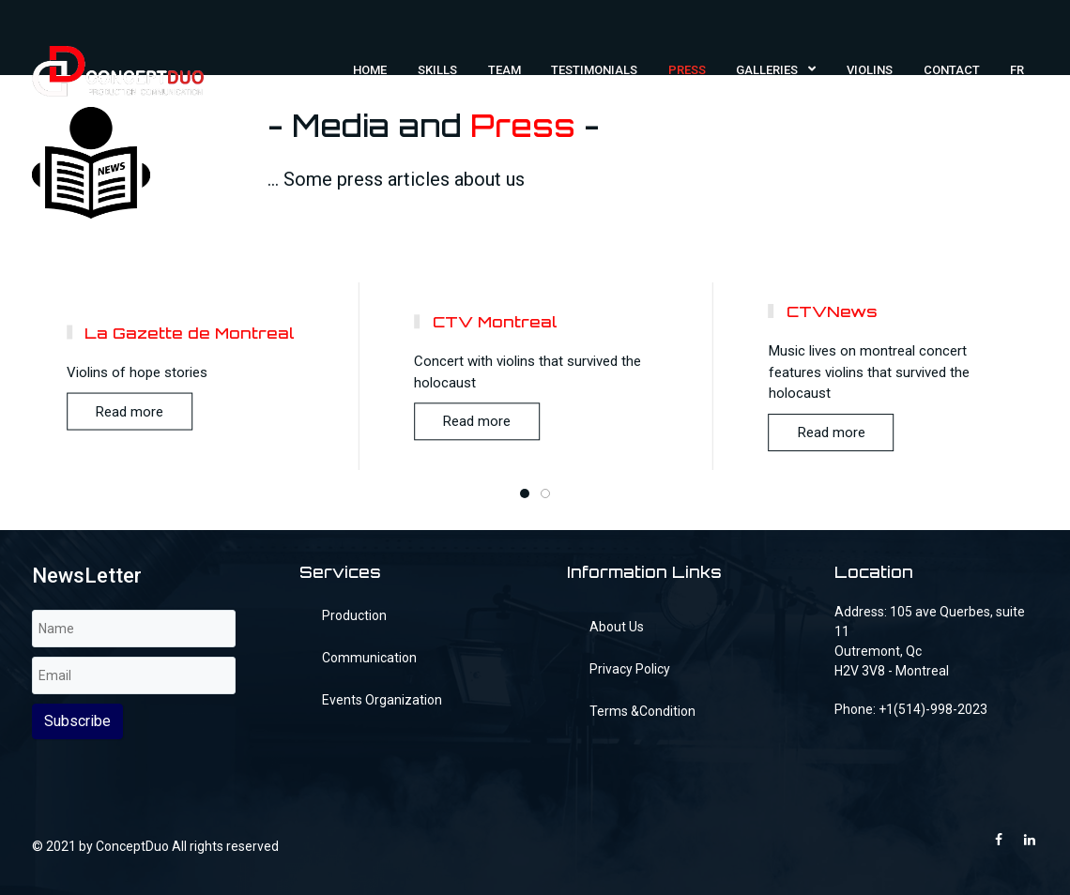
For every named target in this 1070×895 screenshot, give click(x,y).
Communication (369, 657)
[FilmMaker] (118, 69)
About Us (616, 626)
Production (354, 615)
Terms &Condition (642, 711)
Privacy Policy (629, 668)
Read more (129, 411)
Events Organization (382, 699)
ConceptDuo (132, 846)
